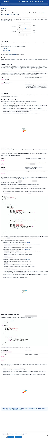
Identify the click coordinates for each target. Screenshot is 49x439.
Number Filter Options (6, 50)
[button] (27, 4)
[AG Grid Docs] (30, 1)
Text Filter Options (6, 48)
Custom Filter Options (13, 54)
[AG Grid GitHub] (47, 1)
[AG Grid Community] (37, 1)
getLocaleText (24, 178)
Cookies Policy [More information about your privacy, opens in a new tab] (22, 436)
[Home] (5, 1)
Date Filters (5, 408)
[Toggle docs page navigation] (4, 4)
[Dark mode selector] (45, 1)
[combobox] (44, 9)
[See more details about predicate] (1, 169)
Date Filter (16, 14)
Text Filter (43, 12)
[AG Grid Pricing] (42, 1)
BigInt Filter (9, 14)
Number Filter (4, 14)
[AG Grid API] (33, 1)
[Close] (47, 437)
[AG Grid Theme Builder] (25, 1)
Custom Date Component (17, 409)
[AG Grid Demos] (20, 1)
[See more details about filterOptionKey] (1, 352)
